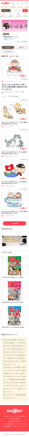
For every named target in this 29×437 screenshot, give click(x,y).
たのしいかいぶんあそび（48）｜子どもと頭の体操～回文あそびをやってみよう (14, 86)
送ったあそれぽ (8, 51)
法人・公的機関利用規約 (9, 423)
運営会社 (15, 426)
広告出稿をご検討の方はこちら (14, 421)
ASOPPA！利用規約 (21, 416)
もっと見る (14, 223)
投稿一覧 (21, 47)
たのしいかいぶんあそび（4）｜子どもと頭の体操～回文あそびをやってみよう (14, 152)
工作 (2, 7)
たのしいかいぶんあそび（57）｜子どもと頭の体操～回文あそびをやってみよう (14, 123)
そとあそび (20, 7)
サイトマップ (22, 426)
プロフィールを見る (20, 41)
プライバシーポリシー (21, 423)
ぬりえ (6, 7)
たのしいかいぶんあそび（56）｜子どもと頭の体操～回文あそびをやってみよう (14, 212)
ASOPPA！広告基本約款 (14, 418)
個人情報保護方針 (7, 426)
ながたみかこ (7, 36)
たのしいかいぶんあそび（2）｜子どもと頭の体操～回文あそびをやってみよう (14, 182)
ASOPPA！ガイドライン (9, 416)
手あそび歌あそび (13, 7)
